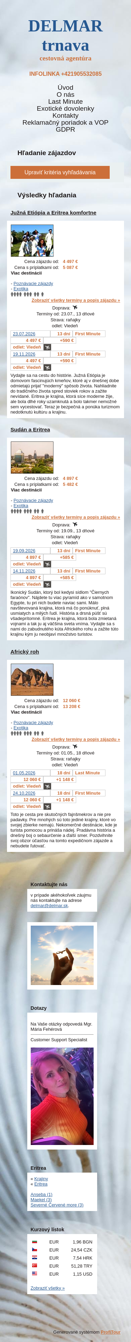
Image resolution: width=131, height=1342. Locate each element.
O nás (65, 94)
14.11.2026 (24, 571)
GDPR (65, 129)
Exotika (21, 288)
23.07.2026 (24, 333)
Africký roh (24, 652)
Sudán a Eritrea (30, 429)
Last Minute (65, 101)
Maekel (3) (41, 1199)
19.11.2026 (24, 354)
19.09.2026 (24, 550)
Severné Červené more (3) (57, 1205)
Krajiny (41, 1178)
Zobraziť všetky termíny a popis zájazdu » (75, 300)
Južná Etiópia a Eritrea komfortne (53, 213)
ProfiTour (111, 1332)
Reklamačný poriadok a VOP (65, 122)
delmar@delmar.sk (49, 905)
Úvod (65, 87)
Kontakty (65, 115)
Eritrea (41, 1184)
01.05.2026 (24, 772)
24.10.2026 (24, 793)
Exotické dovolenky (65, 108)
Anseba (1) (42, 1194)
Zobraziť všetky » (48, 1288)
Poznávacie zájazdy (33, 283)
